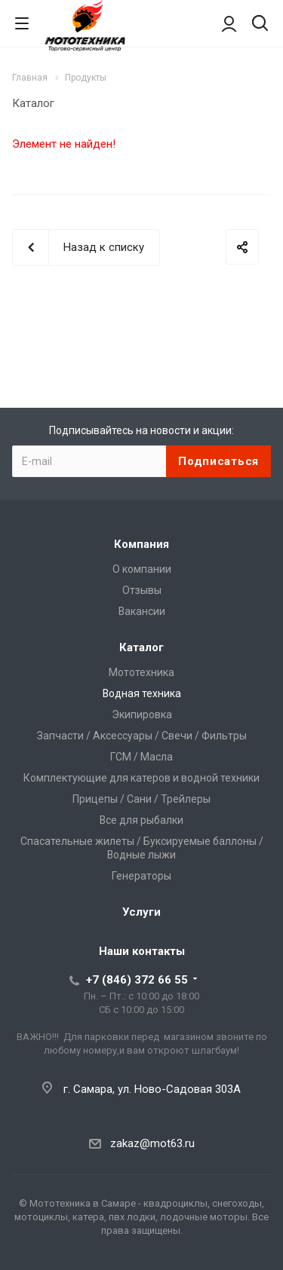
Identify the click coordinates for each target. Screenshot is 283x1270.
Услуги (141, 912)
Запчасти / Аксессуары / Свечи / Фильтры (142, 736)
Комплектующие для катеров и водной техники (141, 778)
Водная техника (142, 693)
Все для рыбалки (141, 820)
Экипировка (142, 714)
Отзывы (141, 590)
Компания (141, 544)
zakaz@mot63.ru (152, 1143)
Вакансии (141, 611)
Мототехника (141, 672)
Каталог (141, 647)
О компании (141, 569)
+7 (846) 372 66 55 (137, 980)
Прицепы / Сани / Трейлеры (141, 799)
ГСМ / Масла (141, 757)
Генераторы (141, 876)
